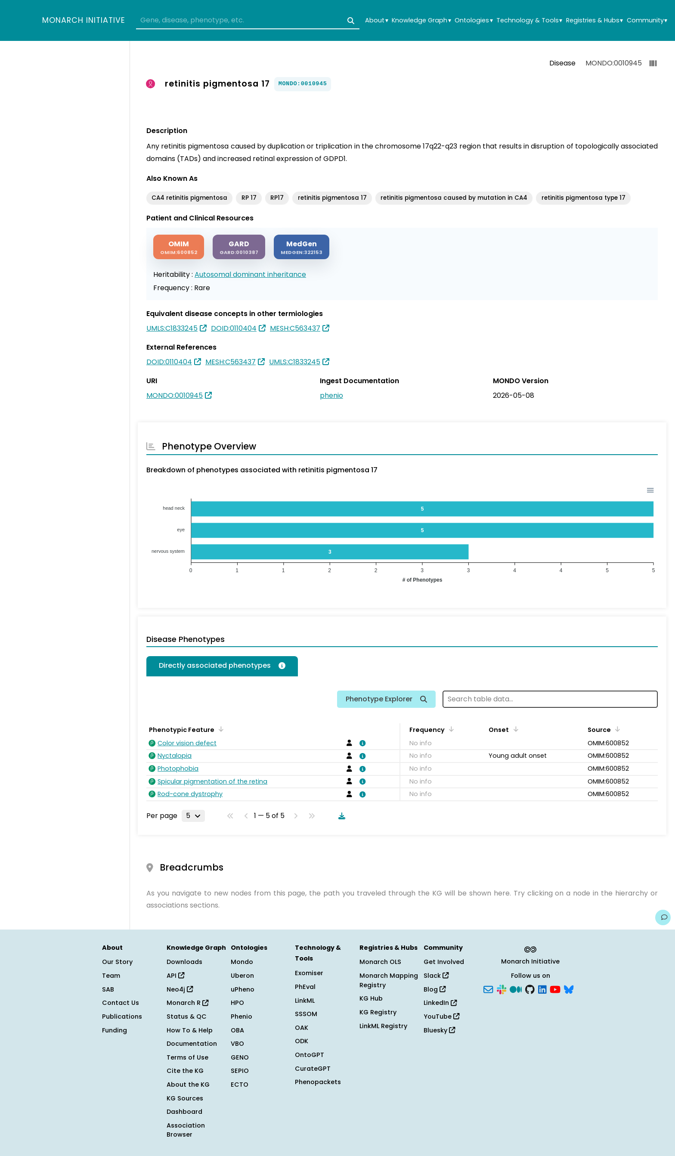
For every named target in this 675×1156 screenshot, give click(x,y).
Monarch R (187, 1002)
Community (647, 20)
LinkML (305, 1000)
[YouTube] (555, 988)
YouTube (441, 1016)
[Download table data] (340, 816)
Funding (114, 1030)
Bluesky (439, 1030)
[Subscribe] (488, 988)
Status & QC (187, 1016)
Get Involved (444, 962)
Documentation (192, 1043)
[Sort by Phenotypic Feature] (219, 729)
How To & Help (190, 1030)
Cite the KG (185, 1070)
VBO (237, 1043)
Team (111, 975)
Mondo (242, 962)
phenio (331, 395)
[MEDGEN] (301, 247)
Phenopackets (318, 1082)
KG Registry (377, 1012)
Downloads (184, 962)
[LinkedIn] (542, 988)
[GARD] (239, 247)
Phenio (241, 1016)
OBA (237, 1030)
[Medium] (516, 988)
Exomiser (309, 973)
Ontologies (473, 20)
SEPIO (240, 1070)
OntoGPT (309, 1055)
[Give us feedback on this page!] (663, 917)
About (376, 20)
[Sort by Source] (616, 729)
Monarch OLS (380, 962)
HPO (237, 1002)
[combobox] (247, 20)
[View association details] (361, 743)
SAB (108, 989)
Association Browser (186, 1130)
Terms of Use (187, 1057)
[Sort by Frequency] (450, 729)
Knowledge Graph (421, 20)
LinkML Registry (383, 1026)
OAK (301, 1027)
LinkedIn (440, 1002)
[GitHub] (530, 988)
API (175, 975)
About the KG (188, 1084)
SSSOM (306, 1014)
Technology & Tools (529, 20)
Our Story (117, 962)
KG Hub (371, 998)
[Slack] (501, 988)
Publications (122, 1016)
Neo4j (180, 989)
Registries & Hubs (594, 20)
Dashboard (184, 1111)
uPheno (242, 989)
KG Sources (185, 1098)
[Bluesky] (568, 988)
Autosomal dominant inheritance (250, 274)
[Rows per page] (193, 816)
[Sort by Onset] (514, 729)
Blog (435, 989)
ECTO (239, 1084)
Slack (436, 975)
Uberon (242, 975)
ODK (301, 1041)
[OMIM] (178, 247)
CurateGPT (313, 1068)
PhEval (305, 986)
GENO (240, 1057)
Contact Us (120, 1002)
